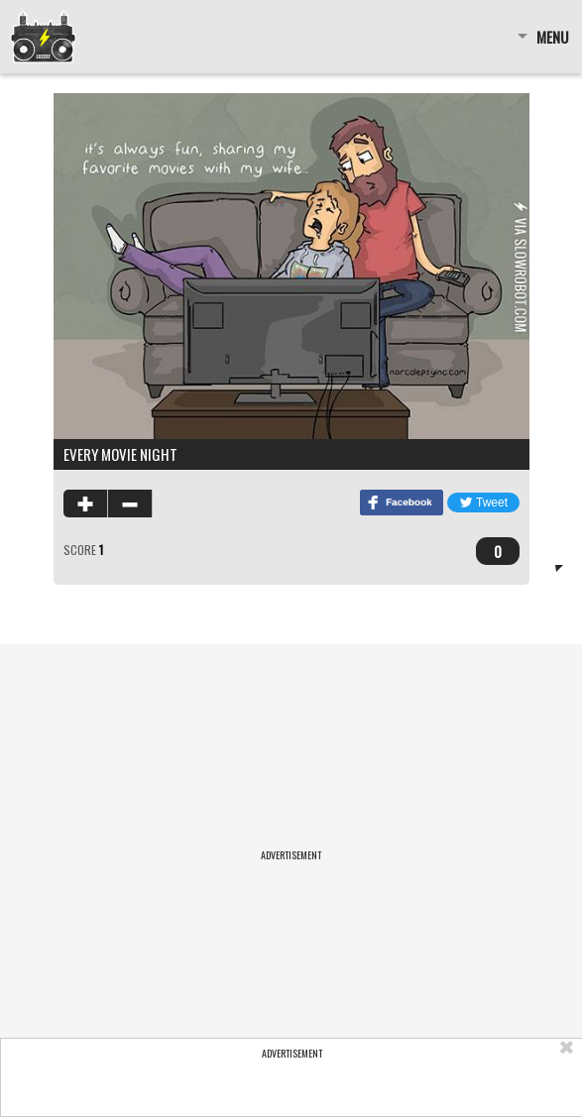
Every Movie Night (120, 454)
